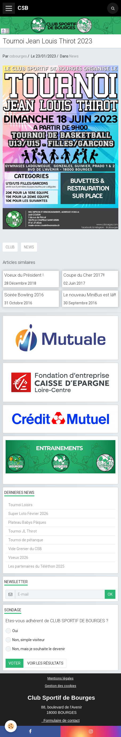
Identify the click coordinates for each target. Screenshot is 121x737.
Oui (12, 630)
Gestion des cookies (60, 686)
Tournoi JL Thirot (22, 531)
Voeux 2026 (18, 557)
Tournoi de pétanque (25, 540)
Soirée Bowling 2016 (24, 294)
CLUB (10, 247)
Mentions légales (60, 678)
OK (110, 594)
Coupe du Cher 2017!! (83, 275)
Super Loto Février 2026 (28, 513)
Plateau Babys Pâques (27, 522)
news (29, 247)
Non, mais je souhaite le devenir (35, 649)
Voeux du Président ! (23, 275)
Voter (15, 663)
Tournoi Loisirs (20, 505)
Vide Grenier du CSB (25, 549)
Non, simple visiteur (25, 639)
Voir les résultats (45, 663)
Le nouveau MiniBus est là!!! (89, 294)
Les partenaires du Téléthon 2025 (36, 566)
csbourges (18, 56)
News (74, 56)
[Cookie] (11, 726)
